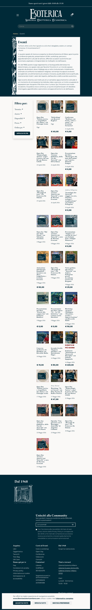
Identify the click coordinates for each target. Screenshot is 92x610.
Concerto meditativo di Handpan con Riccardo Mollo (42, 350)
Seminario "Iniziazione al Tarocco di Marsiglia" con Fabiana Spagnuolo (70, 355)
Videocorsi (40, 557)
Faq (14, 565)
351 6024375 (40, 571)
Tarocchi (16, 554)
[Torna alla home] (46, 15)
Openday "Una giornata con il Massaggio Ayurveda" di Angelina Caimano (56, 425)
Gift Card (16, 559)
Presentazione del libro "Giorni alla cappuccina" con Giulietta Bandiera (42, 313)
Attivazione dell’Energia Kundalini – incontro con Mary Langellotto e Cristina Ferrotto (41, 273)
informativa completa (64, 598)
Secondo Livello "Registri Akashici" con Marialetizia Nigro (56, 351)
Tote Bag (16, 557)
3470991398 (40, 583)
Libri (14, 549)
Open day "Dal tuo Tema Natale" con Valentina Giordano (42, 235)
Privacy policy (18, 571)
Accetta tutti (21, 603)
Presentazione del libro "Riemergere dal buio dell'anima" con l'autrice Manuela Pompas (71, 158)
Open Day (39, 551)
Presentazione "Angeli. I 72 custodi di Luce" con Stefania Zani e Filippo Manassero (71, 236)
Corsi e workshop (42, 549)
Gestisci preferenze (61, 603)
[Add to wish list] (45, 104)
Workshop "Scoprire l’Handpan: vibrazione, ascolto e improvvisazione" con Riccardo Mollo (71, 314)
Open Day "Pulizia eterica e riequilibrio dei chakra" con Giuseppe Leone (42, 120)
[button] (23, 109)
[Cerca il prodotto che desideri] (44, 26)
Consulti (39, 559)
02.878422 (39, 568)
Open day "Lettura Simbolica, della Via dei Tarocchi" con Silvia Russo (57, 157)
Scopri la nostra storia (66, 549)
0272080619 (40, 580)
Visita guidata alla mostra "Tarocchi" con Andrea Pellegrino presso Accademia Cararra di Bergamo (70, 274)
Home (15, 34)
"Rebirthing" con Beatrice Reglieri (55, 119)
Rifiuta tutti (40, 603)
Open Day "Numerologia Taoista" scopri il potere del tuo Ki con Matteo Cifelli (43, 157)
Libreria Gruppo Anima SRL (68, 568)
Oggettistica (18, 551)
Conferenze (40, 554)
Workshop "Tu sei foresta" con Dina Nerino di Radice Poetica (56, 390)
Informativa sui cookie (21, 573)
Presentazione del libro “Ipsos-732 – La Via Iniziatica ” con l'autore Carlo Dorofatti (57, 313)
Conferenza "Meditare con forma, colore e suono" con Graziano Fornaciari (70, 121)
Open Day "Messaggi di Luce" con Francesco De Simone (41, 194)
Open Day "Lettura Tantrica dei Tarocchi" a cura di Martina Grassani (57, 195)
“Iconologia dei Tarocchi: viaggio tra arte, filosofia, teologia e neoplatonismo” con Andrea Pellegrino (71, 198)
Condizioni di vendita (21, 568)
